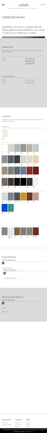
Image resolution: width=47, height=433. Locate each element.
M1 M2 (4, 364)
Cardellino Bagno (7, 325)
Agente (28, 426)
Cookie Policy (29, 431)
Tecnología (18, 424)
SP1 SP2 (5, 368)
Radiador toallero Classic (21, 8)
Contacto (28, 424)
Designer (17, 426)
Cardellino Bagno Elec (10, 335)
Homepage (11, 8)
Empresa (17, 423)
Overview (43, 4)
